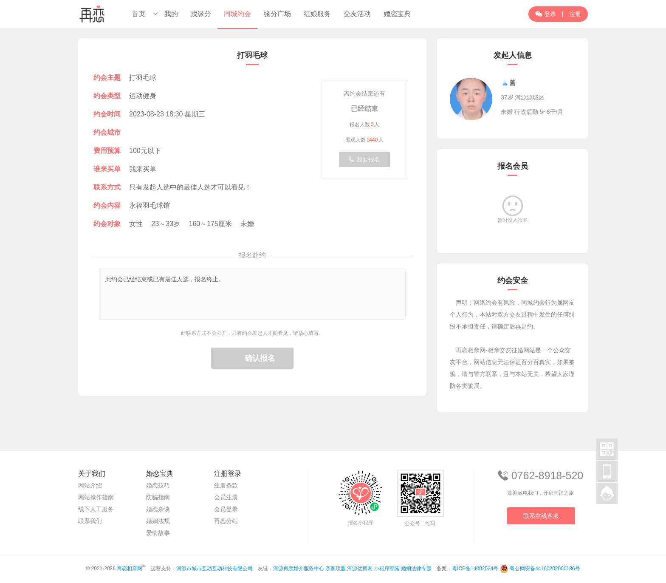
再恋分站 (226, 521)
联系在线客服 (541, 515)
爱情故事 (158, 532)
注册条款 (226, 485)
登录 (545, 14)
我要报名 (364, 159)
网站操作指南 (96, 497)
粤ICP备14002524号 (475, 569)
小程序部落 (387, 569)
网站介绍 (90, 485)
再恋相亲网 (129, 569)
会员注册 (226, 497)
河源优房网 (360, 569)
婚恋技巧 (158, 485)
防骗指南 (158, 497)
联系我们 (90, 521)
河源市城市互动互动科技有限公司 (214, 569)
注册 (575, 14)
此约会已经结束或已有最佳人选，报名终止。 (252, 294)
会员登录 (226, 509)
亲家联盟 (335, 569)
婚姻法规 (158, 521)
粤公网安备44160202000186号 (545, 569)
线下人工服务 (96, 509)
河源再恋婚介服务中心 (298, 569)
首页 (138, 13)
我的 (171, 13)
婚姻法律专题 (416, 569)
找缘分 (201, 13)
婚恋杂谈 (158, 509)
